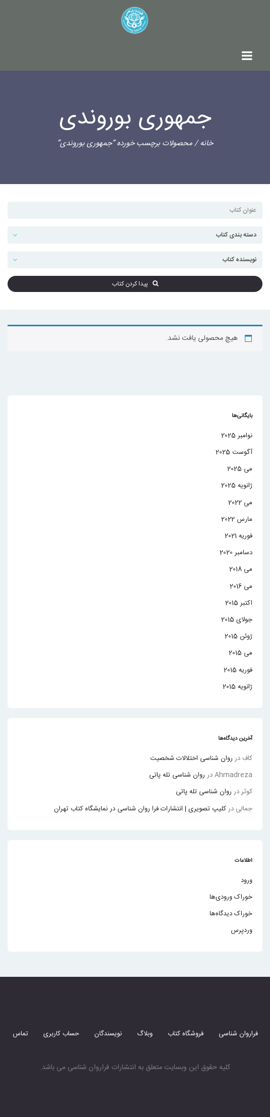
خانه (206, 143)
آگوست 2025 (234, 452)
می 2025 (239, 469)
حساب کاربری (61, 1033)
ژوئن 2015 (238, 636)
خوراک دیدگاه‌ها (231, 913)
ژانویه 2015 (237, 686)
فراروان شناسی (238, 1033)
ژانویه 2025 (236, 485)
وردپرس (241, 930)
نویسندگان (108, 1033)
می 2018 (240, 569)
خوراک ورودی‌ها (231, 897)
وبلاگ (145, 1033)
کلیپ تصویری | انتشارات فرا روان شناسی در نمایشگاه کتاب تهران (140, 808)
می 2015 (240, 653)
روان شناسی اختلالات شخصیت (191, 758)
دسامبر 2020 (236, 552)
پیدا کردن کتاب (135, 284)
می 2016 (241, 586)
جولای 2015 (236, 619)
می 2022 (240, 502)
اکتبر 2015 (238, 603)
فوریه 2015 (238, 670)
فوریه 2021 (238, 536)
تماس (20, 1033)
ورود (246, 880)
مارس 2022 (236, 519)
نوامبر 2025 (236, 435)
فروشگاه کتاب (186, 1033)
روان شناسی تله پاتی (177, 775)
